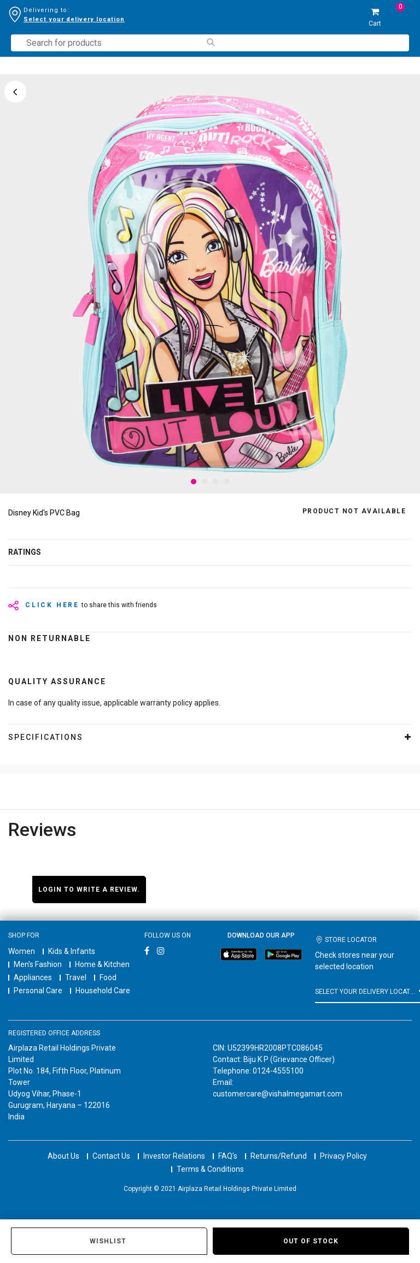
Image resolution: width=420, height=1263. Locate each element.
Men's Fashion (38, 964)
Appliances (33, 977)
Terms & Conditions (210, 1169)
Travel (75, 977)
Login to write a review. (89, 889)
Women (21, 951)
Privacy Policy (343, 1156)
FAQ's (227, 1156)
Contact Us (111, 1156)
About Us (63, 1156)
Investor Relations (174, 1156)
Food (108, 977)
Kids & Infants (71, 951)
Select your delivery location (74, 19)
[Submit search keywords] (210, 42)
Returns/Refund (278, 1156)
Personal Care (38, 990)
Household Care (102, 990)
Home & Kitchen (102, 964)
